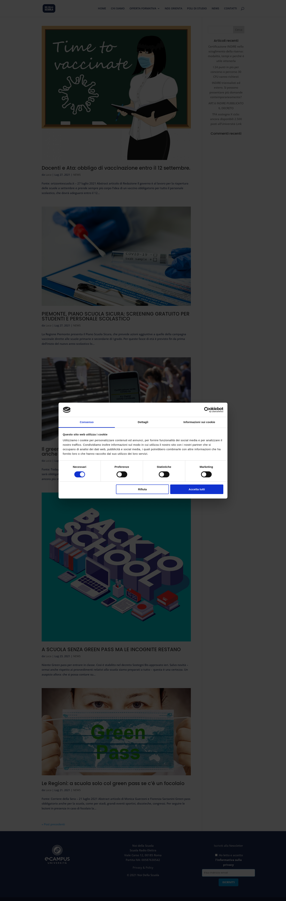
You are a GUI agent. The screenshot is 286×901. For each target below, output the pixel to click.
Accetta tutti (197, 489)
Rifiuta (142, 489)
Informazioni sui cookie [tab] (199, 422)
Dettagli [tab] (143, 422)
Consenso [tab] (86, 422)
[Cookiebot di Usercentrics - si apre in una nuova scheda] (206, 410)
